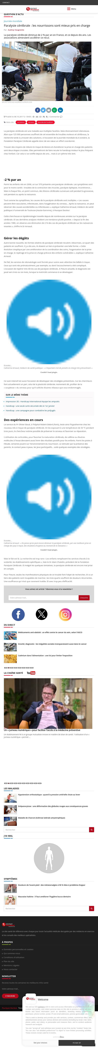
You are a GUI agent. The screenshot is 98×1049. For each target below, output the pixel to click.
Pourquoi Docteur (10, 1008)
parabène (20, 122)
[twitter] (45, 614)
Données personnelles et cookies (18, 949)
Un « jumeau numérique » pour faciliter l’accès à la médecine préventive (42, 730)
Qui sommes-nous (12, 953)
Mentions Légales (11, 965)
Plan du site (9, 961)
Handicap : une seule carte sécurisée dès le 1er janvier (30, 406)
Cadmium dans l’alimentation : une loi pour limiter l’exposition (45, 655)
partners (41, 1007)
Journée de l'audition (45, 122)
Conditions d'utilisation (14, 957)
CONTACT (6, 2)
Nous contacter (10, 969)
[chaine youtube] (31, 674)
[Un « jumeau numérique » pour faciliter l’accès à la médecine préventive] (49, 703)
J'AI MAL (8, 835)
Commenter (55, 117)
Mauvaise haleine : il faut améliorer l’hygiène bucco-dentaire (44, 896)
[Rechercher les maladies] (91, 829)
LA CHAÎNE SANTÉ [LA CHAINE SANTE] (13, 673)
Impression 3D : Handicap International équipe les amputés (32, 401)
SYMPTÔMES (10, 878)
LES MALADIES (11, 788)
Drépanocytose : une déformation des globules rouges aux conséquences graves (53, 806)
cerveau (31, 122)
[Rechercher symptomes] (91, 908)
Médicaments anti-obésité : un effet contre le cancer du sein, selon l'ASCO (50, 632)
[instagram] (68, 614)
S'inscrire (84, 597)
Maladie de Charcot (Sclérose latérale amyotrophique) (41, 818)
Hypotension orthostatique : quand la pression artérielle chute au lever (49, 794)
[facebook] (21, 614)
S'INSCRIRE (10, 996)
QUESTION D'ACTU (14, 14)
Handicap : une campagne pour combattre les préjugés (30, 410)
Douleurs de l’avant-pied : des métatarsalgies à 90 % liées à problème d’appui (51, 885)
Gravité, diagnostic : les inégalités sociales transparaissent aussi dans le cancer (52, 644)
